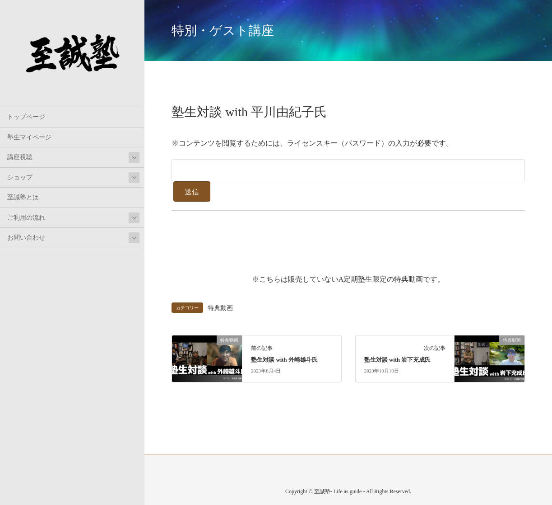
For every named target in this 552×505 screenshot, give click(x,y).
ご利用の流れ (26, 217)
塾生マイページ (29, 137)
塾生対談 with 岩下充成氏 (397, 360)
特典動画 (220, 307)
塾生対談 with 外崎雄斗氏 (284, 360)
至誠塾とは (23, 197)
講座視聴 (19, 157)
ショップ (19, 177)
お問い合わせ (26, 237)
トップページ (26, 116)
